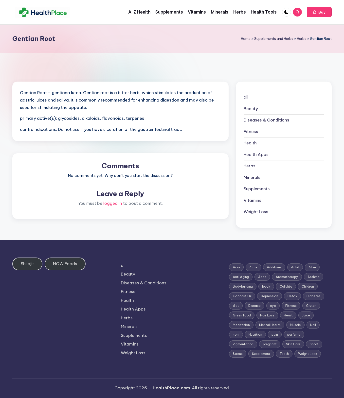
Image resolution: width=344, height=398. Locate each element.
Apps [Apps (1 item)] (262, 277)
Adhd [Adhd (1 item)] (295, 267)
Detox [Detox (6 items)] (292, 296)
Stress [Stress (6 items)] (238, 354)
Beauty (251, 108)
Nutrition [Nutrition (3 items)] (255, 334)
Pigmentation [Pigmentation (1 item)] (243, 344)
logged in (112, 203)
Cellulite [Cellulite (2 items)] (286, 286)
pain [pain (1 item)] (275, 334)
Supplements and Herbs (273, 38)
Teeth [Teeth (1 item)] (284, 354)
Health (250, 143)
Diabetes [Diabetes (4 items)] (314, 296)
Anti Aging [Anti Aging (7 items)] (241, 277)
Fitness (251, 131)
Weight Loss (256, 211)
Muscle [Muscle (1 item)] (295, 325)
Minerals (252, 177)
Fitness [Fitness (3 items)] (291, 306)
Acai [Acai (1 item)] (236, 267)
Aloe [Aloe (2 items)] (312, 267)
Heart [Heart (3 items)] (288, 315)
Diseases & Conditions (266, 120)
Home (246, 38)
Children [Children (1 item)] (308, 286)
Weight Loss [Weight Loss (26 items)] (307, 354)
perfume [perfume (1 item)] (293, 334)
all (246, 97)
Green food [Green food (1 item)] (242, 315)
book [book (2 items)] (266, 286)
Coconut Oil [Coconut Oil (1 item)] (242, 296)
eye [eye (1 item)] (273, 306)
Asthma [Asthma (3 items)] (314, 277)
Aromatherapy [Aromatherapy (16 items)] (287, 277)
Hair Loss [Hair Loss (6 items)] (267, 315)
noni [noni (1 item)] (236, 334)
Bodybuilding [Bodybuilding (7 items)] (243, 286)
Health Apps (256, 154)
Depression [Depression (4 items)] (269, 296)
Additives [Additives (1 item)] (274, 267)
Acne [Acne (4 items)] (253, 267)
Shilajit (27, 263)
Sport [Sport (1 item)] (314, 344)
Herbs (301, 38)
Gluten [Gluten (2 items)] (311, 306)
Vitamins (252, 200)
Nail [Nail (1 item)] (313, 325)
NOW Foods (65, 263)
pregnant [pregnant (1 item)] (270, 344)
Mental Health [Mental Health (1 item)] (270, 325)
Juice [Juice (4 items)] (306, 315)
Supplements (257, 188)
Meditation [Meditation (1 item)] (241, 325)
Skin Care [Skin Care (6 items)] (293, 344)
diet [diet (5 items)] (236, 306)
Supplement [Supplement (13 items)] (261, 354)
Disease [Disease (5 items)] (254, 306)
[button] (319, 12)
